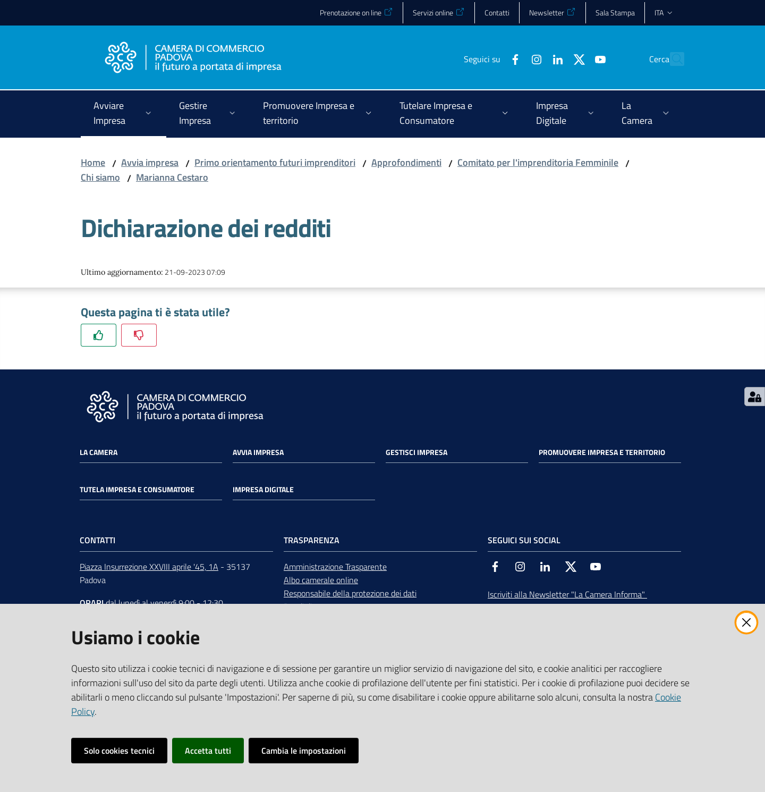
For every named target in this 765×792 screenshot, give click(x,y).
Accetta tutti (208, 750)
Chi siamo (100, 177)
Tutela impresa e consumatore (137, 489)
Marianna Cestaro (172, 177)
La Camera (98, 452)
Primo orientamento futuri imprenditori (274, 162)
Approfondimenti (406, 162)
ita (664, 12)
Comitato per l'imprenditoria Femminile (537, 162)
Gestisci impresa (416, 452)
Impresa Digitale (263, 489)
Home (93, 162)
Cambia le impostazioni (303, 750)
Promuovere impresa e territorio (602, 452)
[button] (671, 59)
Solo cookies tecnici (119, 750)
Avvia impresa (149, 162)
